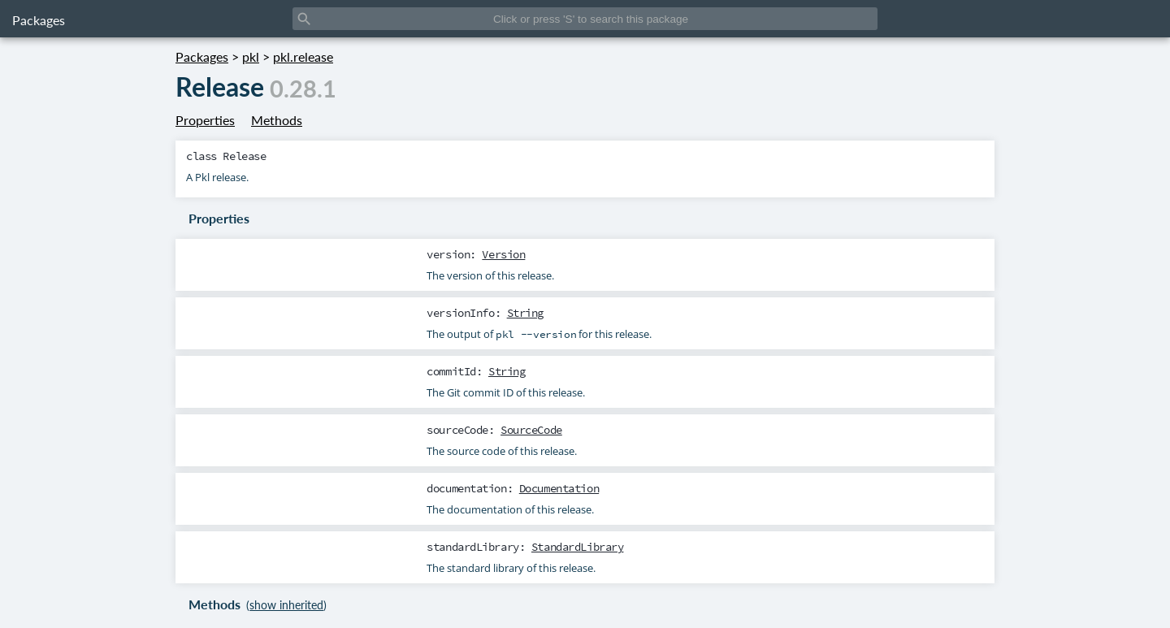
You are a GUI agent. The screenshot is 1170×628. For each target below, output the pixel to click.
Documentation (559, 488)
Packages (38, 20)
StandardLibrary (577, 546)
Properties (205, 120)
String (525, 312)
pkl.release (303, 56)
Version (503, 254)
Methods (276, 120)
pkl (250, 56)
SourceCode (531, 429)
